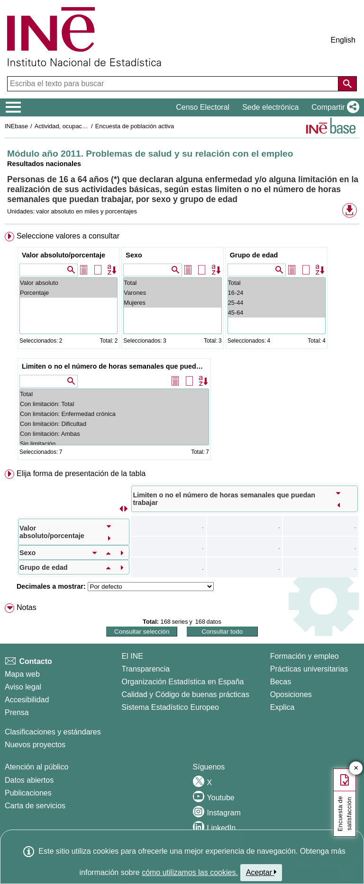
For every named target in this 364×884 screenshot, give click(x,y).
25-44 (276, 303)
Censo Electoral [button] (202, 107)
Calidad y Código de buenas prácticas (186, 694)
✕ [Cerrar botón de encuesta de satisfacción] (356, 768)
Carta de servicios (35, 806)
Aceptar (261, 872)
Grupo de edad (254, 255)
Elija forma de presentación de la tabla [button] (81, 473)
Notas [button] (26, 607)
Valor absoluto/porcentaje (63, 255)
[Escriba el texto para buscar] (173, 83)
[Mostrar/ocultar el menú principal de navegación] (13, 107)
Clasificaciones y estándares (53, 732)
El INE (132, 656)
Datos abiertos (29, 780)
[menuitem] (182, 348)
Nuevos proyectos (35, 745)
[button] (333, 107)
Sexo (134, 255)
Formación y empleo (304, 656)
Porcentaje (68, 293)
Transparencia (146, 669)
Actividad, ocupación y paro (72, 126)
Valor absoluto (68, 283)
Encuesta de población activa (134, 126)
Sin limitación (114, 444)
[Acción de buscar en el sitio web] (347, 83)
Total (172, 283)
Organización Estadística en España (183, 682)
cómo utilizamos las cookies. (190, 872)
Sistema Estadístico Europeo (170, 707)
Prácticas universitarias (309, 669)
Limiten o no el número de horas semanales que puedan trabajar (115, 366)
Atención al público (36, 767)
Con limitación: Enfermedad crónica (114, 414)
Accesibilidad (27, 700)
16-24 (276, 293)
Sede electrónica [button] (270, 107)
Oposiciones (291, 694)
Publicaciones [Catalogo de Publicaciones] (28, 793)
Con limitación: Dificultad (114, 424)
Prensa (17, 712)
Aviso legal (23, 687)
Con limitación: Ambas (114, 434)
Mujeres (172, 303)
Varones (172, 293)
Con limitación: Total (114, 404)
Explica (282, 707)
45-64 (276, 313)
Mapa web (22, 674)
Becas (280, 682)
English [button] (343, 40)
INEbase (16, 126)
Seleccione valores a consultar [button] (68, 236)
